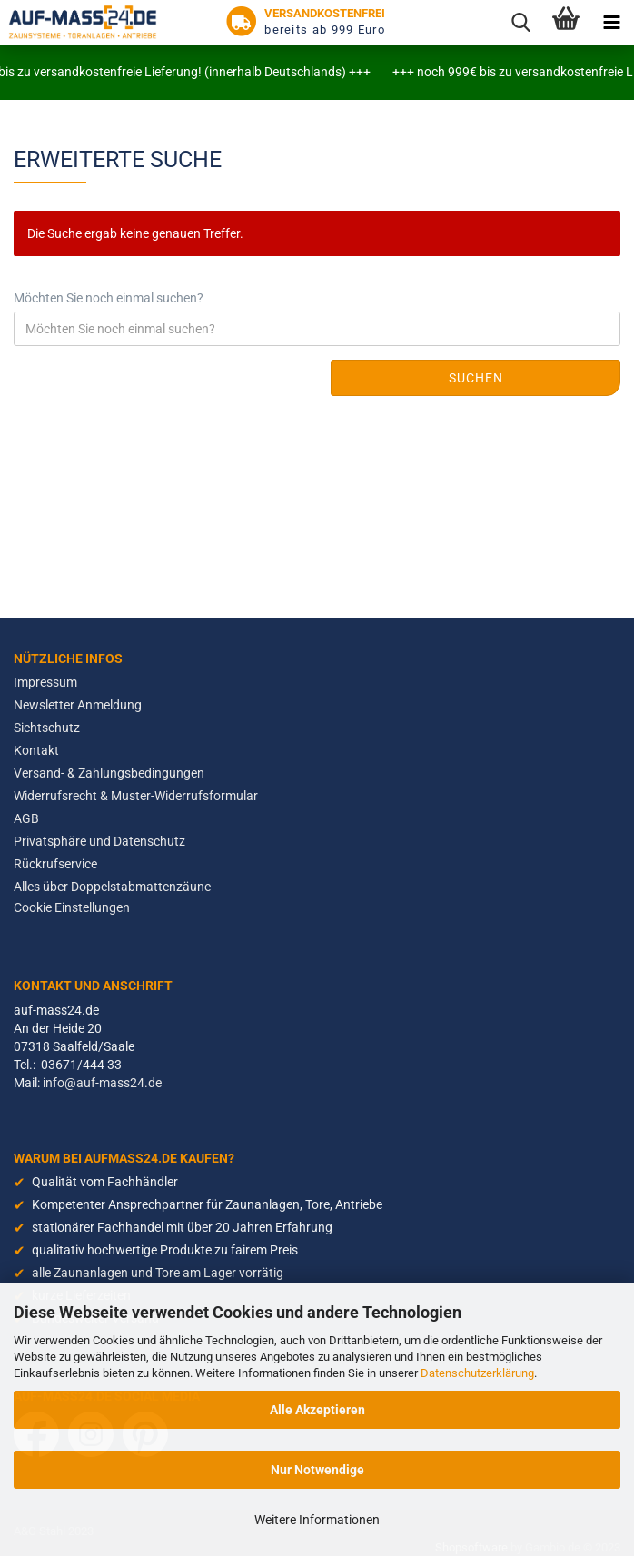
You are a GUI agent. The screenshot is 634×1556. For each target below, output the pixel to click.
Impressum (45, 682)
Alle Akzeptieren (317, 1409)
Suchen (476, 378)
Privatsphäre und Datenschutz (99, 841)
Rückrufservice (55, 864)
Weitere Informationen (317, 1519)
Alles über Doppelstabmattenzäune (112, 886)
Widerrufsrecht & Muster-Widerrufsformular (136, 795)
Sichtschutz (47, 727)
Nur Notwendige (317, 1469)
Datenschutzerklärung (477, 1373)
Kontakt (36, 750)
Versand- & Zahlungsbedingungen (109, 773)
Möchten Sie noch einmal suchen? (108, 298)
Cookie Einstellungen (72, 907)
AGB (26, 818)
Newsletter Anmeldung (78, 705)
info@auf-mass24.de (102, 1082)
